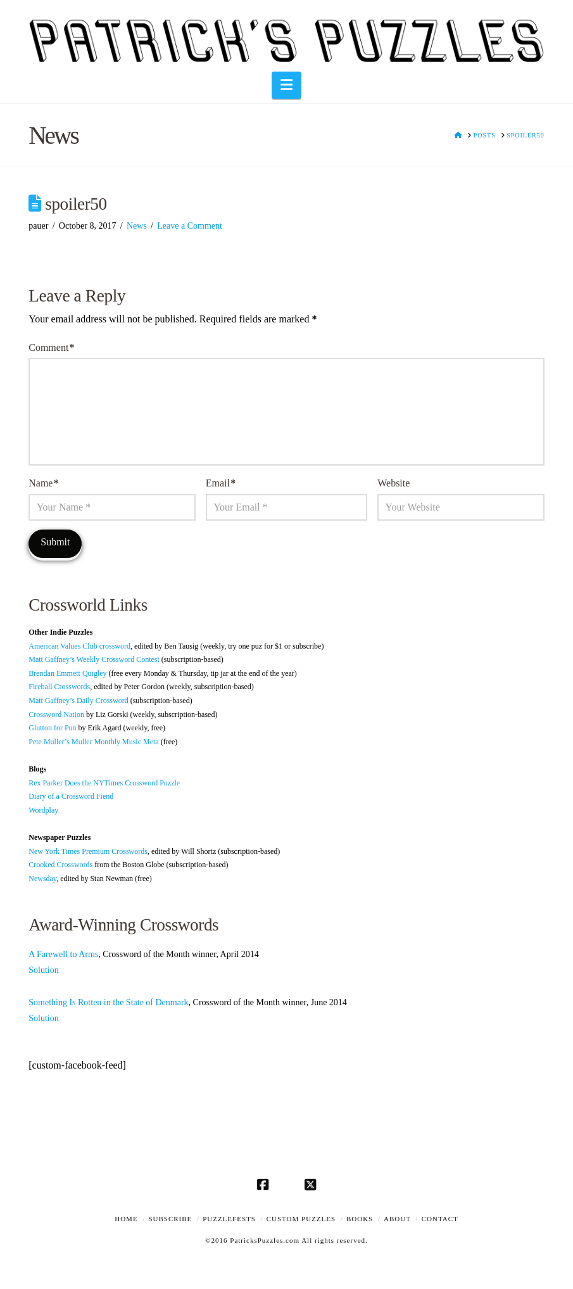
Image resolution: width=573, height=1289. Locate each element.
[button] (286, 85)
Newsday (42, 878)
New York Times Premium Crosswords (88, 851)
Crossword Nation (56, 714)
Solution (43, 970)
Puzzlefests (229, 1218)
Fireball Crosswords (59, 686)
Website (393, 483)
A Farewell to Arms (63, 954)
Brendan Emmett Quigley (67, 673)
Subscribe (170, 1218)
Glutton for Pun (52, 727)
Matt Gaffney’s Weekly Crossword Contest (94, 659)
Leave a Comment (189, 226)
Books (359, 1218)
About (397, 1218)
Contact (440, 1218)
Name (43, 483)
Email (221, 483)
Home (126, 1218)
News (137, 226)
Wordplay (43, 810)
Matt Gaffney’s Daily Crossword (78, 700)
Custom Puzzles (301, 1218)
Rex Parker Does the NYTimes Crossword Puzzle (104, 782)
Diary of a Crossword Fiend (70, 796)
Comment (51, 347)
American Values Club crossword (79, 646)
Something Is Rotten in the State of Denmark (108, 1002)
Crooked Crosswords (60, 864)
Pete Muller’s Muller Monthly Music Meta (93, 741)
